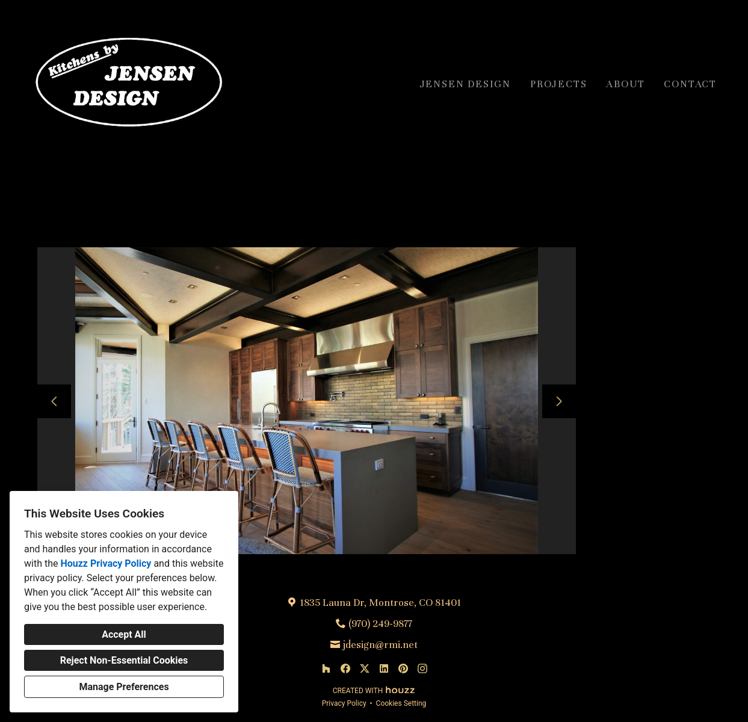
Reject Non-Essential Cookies (124, 660)
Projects (558, 84)
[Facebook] (345, 668)
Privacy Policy (344, 703)
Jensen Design (465, 84)
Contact (690, 84)
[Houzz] (326, 668)
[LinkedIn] (384, 668)
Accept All (124, 634)
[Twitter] (364, 668)
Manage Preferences (123, 687)
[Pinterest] (403, 668)
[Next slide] (559, 401)
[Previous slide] (54, 401)
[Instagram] (422, 668)
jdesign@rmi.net (380, 644)
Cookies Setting (401, 703)
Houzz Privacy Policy (105, 563)
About (625, 84)
